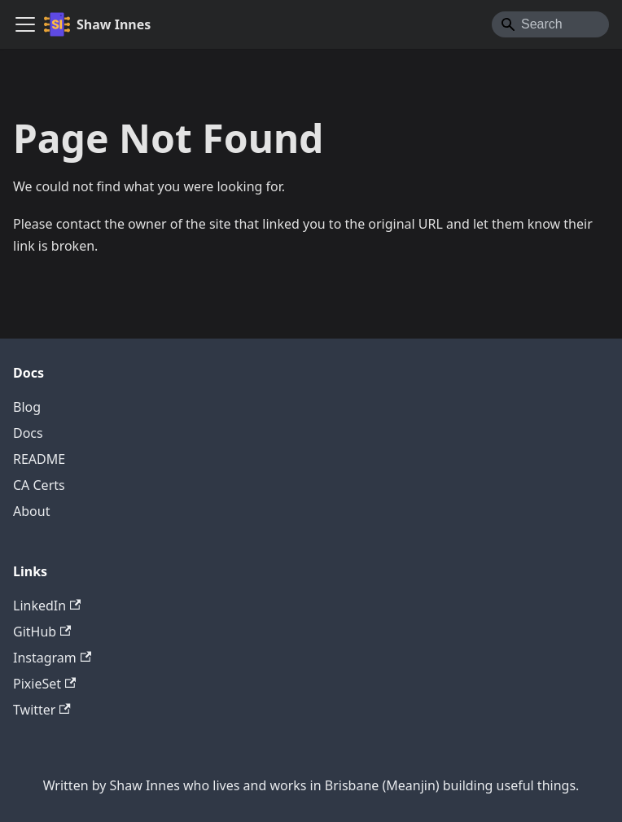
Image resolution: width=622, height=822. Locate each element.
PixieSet (44, 684)
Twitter (42, 710)
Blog (27, 407)
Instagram (52, 658)
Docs (28, 433)
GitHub (42, 632)
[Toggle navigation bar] (25, 24)
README (39, 459)
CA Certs (39, 485)
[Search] (550, 24)
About (31, 511)
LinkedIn (47, 605)
